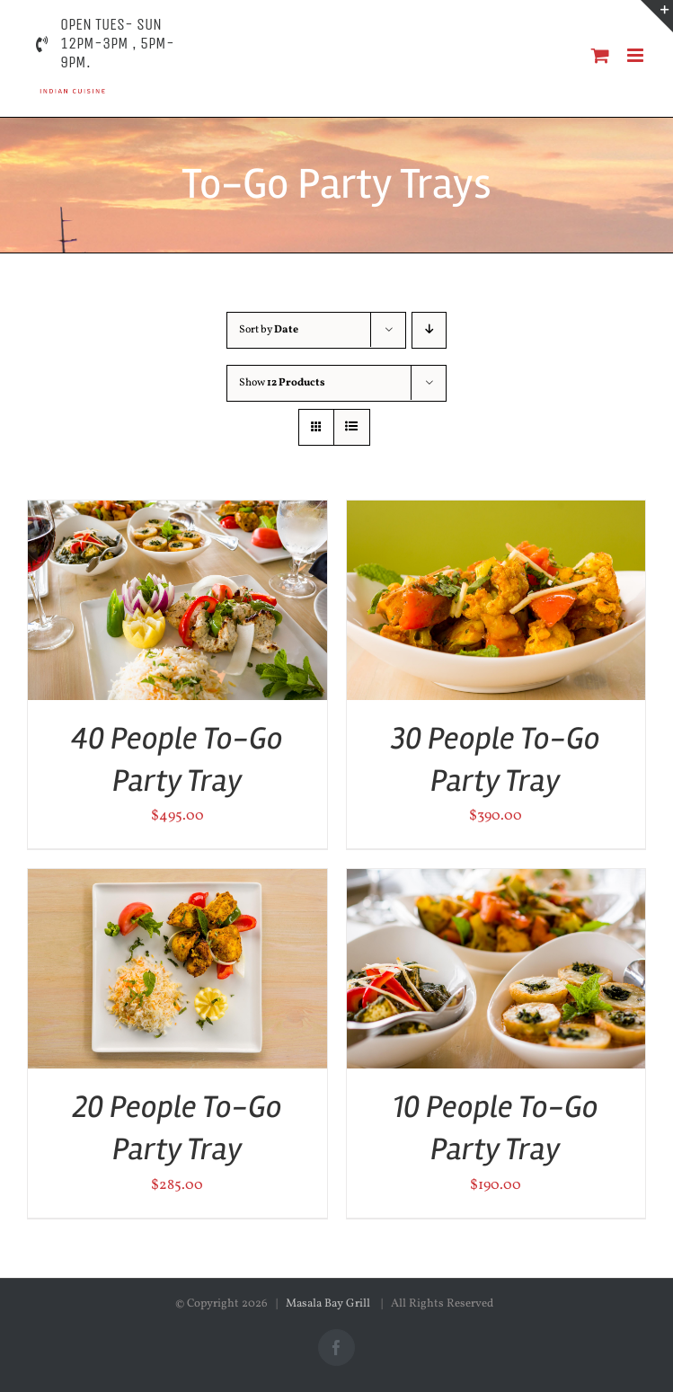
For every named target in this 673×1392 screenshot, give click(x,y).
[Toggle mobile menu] (636, 55)
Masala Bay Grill (329, 1304)
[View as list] (351, 427)
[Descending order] (429, 330)
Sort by (268, 330)
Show (282, 383)
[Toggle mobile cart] (600, 55)
